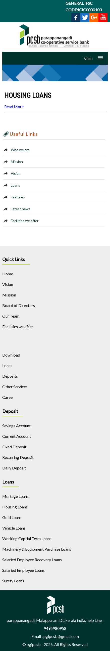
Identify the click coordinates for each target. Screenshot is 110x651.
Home (7, 273)
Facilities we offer (24, 221)
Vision (16, 173)
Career (8, 397)
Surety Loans (13, 580)
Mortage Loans (15, 496)
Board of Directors (18, 305)
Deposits (10, 376)
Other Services (15, 386)
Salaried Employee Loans (23, 570)
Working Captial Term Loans (26, 538)
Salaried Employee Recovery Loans (32, 559)
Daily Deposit (14, 467)
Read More (14, 106)
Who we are (20, 150)
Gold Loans (12, 517)
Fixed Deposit (14, 446)
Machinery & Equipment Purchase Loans (36, 549)
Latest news (20, 209)
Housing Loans (15, 506)
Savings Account (16, 425)
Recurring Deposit (18, 457)
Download (11, 355)
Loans (15, 185)
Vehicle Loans (14, 528)
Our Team (10, 316)
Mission (17, 161)
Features (18, 197)
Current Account (16, 436)
